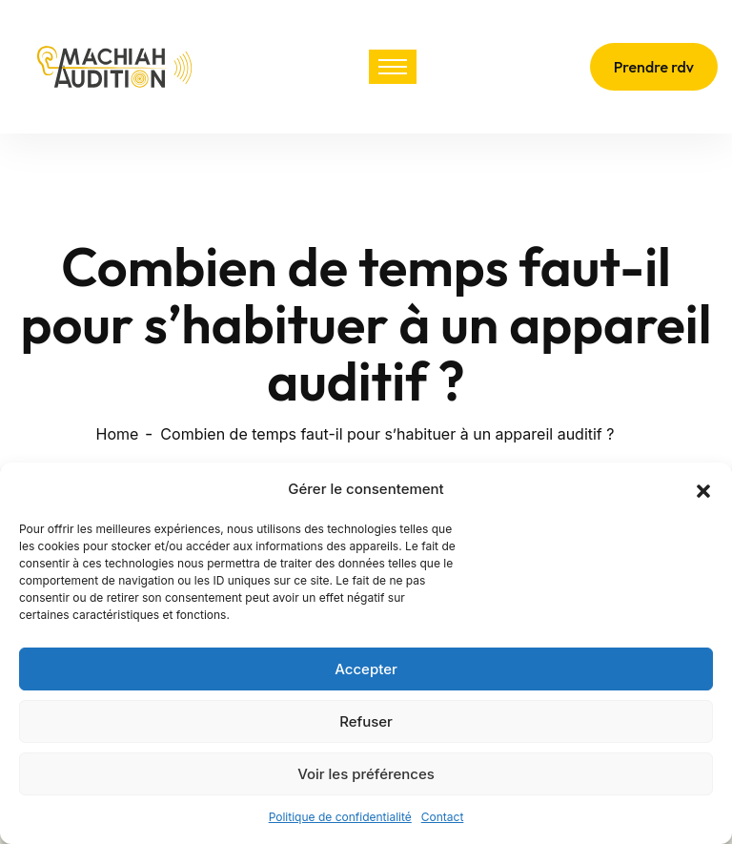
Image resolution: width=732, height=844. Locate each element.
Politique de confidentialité (340, 817)
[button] (703, 489)
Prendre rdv (654, 66)
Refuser (366, 721)
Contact (442, 817)
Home (117, 433)
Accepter (366, 669)
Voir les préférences (366, 774)
